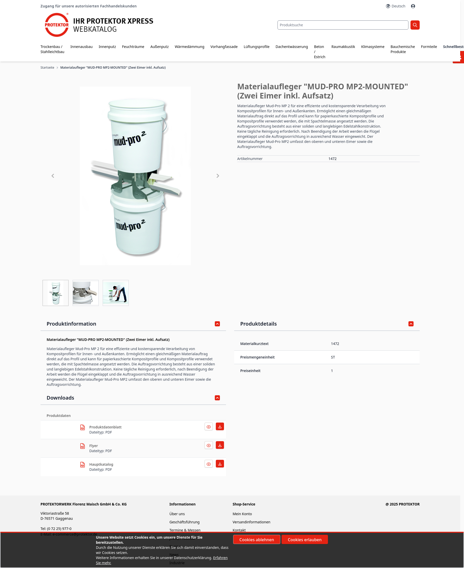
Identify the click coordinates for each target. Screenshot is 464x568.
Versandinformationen (251, 522)
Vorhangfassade (224, 46)
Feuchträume (133, 46)
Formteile (429, 46)
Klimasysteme (372, 46)
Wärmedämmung (189, 46)
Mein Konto (242, 513)
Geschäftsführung (184, 522)
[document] (232, 550)
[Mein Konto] (413, 6)
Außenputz (159, 46)
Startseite (47, 68)
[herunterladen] (82, 427)
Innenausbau (82, 46)
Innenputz (107, 46)
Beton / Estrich (319, 51)
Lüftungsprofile (257, 46)
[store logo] (104, 25)
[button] (135, 176)
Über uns (177, 513)
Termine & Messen (185, 530)
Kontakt (239, 530)
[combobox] (342, 25)
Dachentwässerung (292, 46)
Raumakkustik (343, 46)
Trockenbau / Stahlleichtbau (52, 49)
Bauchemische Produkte (403, 49)
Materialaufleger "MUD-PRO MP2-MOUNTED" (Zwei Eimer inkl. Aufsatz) (113, 68)
